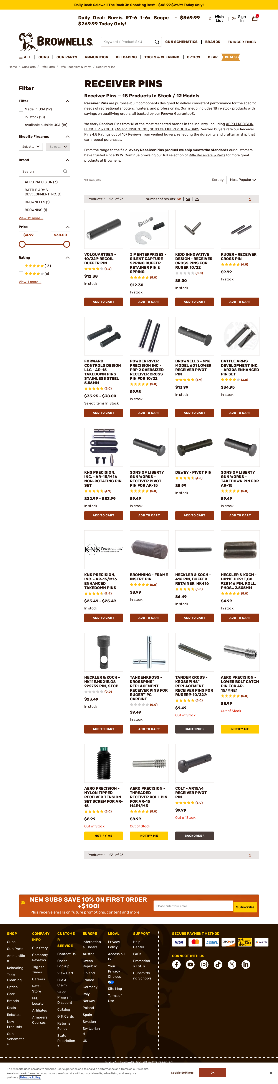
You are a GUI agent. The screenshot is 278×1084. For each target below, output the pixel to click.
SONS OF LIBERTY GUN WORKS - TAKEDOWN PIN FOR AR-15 (239, 483)
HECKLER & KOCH (98, 129)
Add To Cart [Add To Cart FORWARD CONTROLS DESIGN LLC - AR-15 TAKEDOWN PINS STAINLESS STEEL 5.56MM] (103, 417)
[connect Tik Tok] (218, 982)
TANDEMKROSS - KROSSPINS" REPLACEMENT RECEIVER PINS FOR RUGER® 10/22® (193, 701)
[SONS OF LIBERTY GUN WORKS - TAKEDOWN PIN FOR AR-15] (240, 451)
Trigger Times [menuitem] (242, 42)
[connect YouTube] (190, 982)
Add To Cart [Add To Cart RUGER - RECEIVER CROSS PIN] (240, 306)
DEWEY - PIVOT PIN (191, 479)
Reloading (15, 985)
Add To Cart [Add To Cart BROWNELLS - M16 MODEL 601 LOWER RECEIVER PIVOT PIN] (194, 417)
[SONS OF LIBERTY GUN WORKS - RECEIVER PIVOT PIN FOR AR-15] (149, 451)
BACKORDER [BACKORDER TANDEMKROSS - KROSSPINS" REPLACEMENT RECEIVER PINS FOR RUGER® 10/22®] (195, 742)
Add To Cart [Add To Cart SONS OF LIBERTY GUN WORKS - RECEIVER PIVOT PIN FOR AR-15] (149, 520)
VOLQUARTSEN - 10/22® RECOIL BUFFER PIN (102, 258)
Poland (88, 1025)
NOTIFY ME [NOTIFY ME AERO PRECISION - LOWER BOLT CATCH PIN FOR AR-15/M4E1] (240, 742)
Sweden (89, 1039)
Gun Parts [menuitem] (67, 57)
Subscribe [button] (245, 923)
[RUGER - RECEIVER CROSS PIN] (240, 229)
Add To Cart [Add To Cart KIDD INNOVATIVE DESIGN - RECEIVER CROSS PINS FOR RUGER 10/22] (194, 306)
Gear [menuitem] (213, 57)
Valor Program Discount (64, 1014)
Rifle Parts (48, 67)
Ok (214, 1073)
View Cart (65, 990)
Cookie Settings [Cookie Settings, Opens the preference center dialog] (180, 1073)
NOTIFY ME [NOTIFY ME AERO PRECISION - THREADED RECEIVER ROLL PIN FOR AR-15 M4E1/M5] (149, 853)
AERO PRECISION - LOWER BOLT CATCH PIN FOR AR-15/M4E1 (239, 697)
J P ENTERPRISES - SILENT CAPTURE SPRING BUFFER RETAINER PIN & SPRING (149, 265)
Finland (89, 990)
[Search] (157, 41)
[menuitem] (27, 57)
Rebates (13, 1032)
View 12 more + (31, 218)
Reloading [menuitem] (126, 57)
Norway (89, 1018)
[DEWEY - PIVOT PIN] (194, 451)
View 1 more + (30, 282)
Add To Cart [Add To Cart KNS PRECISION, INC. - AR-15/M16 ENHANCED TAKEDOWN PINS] (103, 631)
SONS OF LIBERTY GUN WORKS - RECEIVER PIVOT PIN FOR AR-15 (148, 483)
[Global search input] (131, 42)
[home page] (56, 42)
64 (188, 199)
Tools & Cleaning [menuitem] (162, 57)
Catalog (63, 1027)
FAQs (137, 971)
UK (85, 1058)
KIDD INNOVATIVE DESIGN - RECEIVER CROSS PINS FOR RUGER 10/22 (194, 263)
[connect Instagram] (204, 982)
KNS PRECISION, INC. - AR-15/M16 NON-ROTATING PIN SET (102, 483)
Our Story (40, 965)
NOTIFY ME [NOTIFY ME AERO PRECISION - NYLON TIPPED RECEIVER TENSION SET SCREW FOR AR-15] (104, 853)
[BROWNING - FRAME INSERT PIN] (149, 554)
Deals (11, 1025)
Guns (11, 959)
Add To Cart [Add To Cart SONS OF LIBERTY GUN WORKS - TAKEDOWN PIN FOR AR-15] (240, 520)
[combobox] (31, 147)
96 (197, 199)
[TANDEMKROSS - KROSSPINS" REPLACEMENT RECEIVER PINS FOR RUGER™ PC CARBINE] (149, 665)
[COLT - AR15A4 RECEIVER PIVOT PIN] (194, 776)
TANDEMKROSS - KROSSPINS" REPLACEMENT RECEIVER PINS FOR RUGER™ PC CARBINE (148, 701)
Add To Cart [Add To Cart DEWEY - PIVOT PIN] (194, 520)
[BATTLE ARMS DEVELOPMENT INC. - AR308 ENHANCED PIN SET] (240, 340)
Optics (12, 1004)
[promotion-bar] (139, 5)
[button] (239, 19)
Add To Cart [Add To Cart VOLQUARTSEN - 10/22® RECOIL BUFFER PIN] (103, 306)
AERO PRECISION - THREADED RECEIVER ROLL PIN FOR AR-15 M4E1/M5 (148, 810)
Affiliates (39, 1028)
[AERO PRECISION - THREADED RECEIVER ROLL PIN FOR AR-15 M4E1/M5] (149, 776)
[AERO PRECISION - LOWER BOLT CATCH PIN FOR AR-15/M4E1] (240, 665)
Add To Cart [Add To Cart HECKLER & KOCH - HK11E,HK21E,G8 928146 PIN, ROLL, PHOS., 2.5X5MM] (240, 631)
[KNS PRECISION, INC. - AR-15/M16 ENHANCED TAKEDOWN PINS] (103, 554)
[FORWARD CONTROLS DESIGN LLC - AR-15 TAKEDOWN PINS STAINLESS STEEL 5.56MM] (103, 340)
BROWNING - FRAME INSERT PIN (146, 583)
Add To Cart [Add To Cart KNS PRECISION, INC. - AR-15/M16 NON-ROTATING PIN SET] (103, 520)
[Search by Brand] (44, 171)
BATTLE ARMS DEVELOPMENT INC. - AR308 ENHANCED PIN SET (237, 374)
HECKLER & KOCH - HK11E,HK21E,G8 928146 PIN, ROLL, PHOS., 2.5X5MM (239, 590)
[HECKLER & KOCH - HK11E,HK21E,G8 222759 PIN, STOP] (103, 665)
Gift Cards (65, 1034)
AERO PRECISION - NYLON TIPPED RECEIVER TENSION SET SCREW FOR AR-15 (102, 812)
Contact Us (66, 971)
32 (179, 199)
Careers (38, 996)
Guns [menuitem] (43, 57)
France (88, 997)
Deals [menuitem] (231, 57)
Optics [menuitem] (193, 57)
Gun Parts (29, 67)
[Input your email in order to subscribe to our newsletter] (193, 923)
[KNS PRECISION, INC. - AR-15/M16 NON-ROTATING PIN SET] (103, 451)
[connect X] (232, 982)
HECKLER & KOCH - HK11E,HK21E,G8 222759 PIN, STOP (103, 699)
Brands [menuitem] (212, 42)
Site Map (115, 1006)
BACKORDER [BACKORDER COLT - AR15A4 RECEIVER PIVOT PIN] (195, 853)
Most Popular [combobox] (240, 180)
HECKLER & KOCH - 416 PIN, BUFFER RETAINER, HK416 (194, 585)
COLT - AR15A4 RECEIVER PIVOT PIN (193, 805)
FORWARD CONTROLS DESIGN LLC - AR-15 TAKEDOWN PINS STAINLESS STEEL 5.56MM (102, 376)
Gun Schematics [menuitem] (181, 42)
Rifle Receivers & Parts (75, 67)
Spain (87, 1032)
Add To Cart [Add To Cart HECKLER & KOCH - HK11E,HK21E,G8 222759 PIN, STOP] (103, 742)
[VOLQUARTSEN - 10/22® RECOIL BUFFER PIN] (103, 229)
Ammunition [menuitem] (96, 57)
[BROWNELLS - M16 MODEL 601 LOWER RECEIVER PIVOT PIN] (194, 340)
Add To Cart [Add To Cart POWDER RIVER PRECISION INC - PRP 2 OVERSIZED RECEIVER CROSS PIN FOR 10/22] (149, 417)
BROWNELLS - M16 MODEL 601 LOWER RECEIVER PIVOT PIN (194, 372)
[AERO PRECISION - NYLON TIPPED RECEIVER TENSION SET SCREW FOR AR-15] (103, 776)
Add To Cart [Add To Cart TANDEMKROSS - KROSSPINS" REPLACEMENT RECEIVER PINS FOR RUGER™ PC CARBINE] (149, 742)
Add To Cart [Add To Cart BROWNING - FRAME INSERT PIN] (149, 631)
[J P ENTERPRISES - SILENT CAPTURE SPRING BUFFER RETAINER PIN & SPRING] (149, 229)
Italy (86, 1011)
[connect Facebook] (176, 982)
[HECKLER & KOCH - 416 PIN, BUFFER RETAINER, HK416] (194, 554)
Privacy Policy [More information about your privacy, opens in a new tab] (30, 1077)
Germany (90, 1004)
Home (13, 67)
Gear (11, 1011)
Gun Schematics (16, 1056)
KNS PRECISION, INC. (131, 129)
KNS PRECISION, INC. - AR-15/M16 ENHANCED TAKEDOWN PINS (102, 585)
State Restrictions (66, 1058)
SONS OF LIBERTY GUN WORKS (174, 129)
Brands (13, 1018)
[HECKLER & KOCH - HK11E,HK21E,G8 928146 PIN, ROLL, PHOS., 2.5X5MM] (240, 554)
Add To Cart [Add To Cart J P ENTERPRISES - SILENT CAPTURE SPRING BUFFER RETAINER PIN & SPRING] (149, 306)
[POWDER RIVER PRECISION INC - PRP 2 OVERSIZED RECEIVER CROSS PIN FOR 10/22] (149, 340)
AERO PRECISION (239, 124)
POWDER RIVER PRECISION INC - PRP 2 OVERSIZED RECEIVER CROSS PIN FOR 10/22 (149, 374)
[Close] (271, 1073)
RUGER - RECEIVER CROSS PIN (239, 258)
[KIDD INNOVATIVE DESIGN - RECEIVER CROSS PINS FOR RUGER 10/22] (194, 229)
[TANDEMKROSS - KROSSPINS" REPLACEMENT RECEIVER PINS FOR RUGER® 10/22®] (194, 665)
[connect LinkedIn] (246, 982)
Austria (89, 971)
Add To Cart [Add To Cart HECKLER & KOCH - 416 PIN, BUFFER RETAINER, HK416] (194, 631)
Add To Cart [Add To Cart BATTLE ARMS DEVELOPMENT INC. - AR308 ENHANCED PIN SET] (240, 417)
